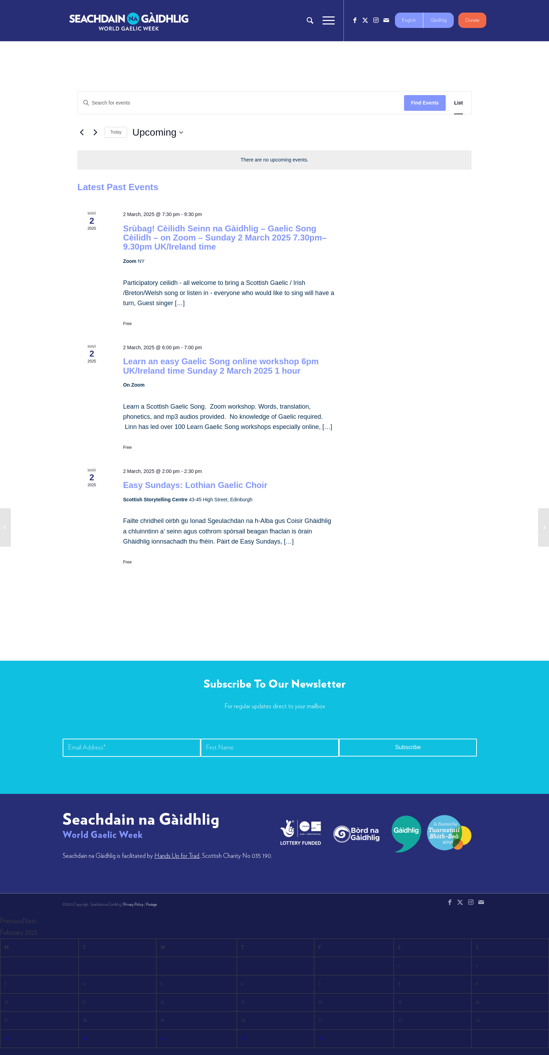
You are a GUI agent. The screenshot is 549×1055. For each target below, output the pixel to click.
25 (85, 1038)
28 (321, 1038)
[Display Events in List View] (458, 103)
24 (7, 1038)
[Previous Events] (81, 132)
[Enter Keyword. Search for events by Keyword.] (241, 103)
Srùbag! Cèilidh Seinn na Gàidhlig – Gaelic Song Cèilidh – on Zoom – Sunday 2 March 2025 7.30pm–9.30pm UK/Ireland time (225, 238)
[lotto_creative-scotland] (301, 832)
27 (243, 1038)
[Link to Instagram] (375, 20)
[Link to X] (365, 20)
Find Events (425, 103)
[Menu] (326, 20)
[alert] (274, 160)
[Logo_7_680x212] (129, 20)
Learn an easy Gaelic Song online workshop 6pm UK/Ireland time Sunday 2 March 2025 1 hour (221, 366)
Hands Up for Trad (176, 856)
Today (115, 132)
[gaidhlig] (404, 834)
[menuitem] (310, 20)
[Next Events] (95, 132)
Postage (151, 904)
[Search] (310, 20)
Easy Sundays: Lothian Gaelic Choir (195, 485)
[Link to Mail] (386, 20)
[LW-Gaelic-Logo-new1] (449, 832)
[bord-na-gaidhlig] (356, 834)
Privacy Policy (133, 904)
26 (163, 1038)
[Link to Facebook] (354, 20)
